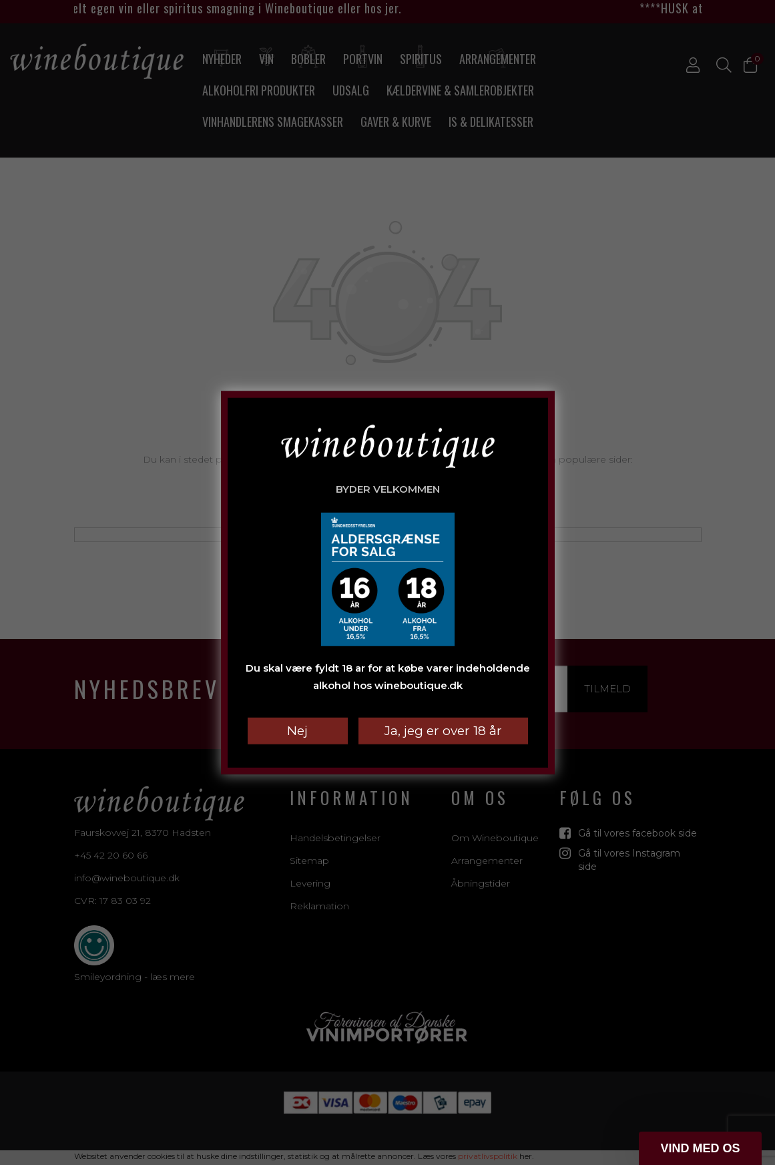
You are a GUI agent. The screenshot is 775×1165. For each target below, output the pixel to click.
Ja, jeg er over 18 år (443, 730)
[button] (700, 1148)
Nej (297, 730)
